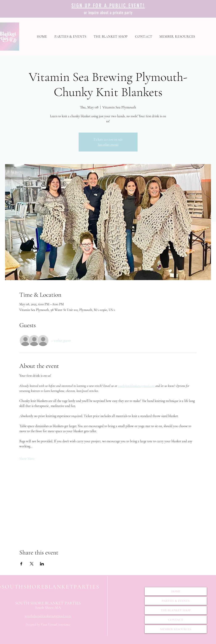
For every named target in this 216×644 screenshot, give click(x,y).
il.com (66, 616)
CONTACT (175, 620)
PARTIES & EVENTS (175, 601)
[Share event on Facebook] (21, 563)
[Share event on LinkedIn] (42, 563)
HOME (175, 591)
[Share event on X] (32, 563)
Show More (26, 459)
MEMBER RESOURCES (175, 629)
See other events (108, 144)
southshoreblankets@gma (43, 616)
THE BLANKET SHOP (176, 610)
